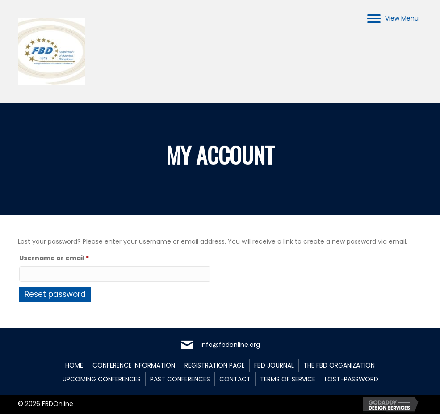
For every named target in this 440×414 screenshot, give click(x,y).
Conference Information (133, 365)
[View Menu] (393, 18)
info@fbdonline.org (230, 344)
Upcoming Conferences (102, 379)
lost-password (351, 379)
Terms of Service (287, 379)
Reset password (55, 294)
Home (74, 365)
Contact (235, 379)
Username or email (69, 257)
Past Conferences (180, 379)
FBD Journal (274, 365)
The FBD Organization (339, 365)
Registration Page (214, 365)
